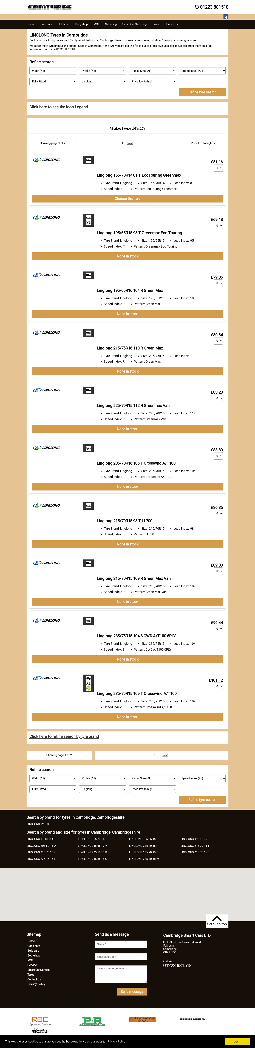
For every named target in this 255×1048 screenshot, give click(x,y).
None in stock (127, 256)
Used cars (33, 946)
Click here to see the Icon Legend (58, 107)
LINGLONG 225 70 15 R (92, 852)
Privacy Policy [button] (116, 1041)
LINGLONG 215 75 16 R (41, 852)
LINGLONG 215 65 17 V (92, 845)
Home (31, 941)
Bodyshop (33, 955)
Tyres (30, 974)
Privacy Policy (36, 984)
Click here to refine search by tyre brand (64, 736)
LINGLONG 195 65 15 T (143, 839)
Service (32, 965)
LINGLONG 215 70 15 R (143, 845)
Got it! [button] (237, 1041)
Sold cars (33, 950)
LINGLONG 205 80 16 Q (41, 845)
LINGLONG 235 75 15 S (194, 852)
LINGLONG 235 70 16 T (143, 852)
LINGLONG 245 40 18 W (144, 859)
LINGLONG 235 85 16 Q (92, 859)
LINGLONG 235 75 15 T (41, 859)
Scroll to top (217, 921)
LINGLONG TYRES (38, 824)
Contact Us (34, 979)
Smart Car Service (38, 970)
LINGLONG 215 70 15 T (194, 845)
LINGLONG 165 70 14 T (92, 839)
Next (130, 143)
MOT (30, 960)
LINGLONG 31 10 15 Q (40, 839)
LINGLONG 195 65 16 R (194, 839)
